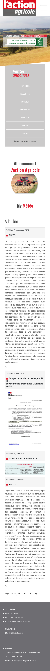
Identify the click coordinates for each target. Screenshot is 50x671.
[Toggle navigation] (43, 7)
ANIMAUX (25, 117)
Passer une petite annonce (25, 141)
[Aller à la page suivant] (30, 592)
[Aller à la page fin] (36, 592)
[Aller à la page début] (19, 592)
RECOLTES (25, 94)
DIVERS (25, 133)
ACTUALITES (10, 608)
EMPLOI (25, 125)
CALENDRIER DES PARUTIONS (18, 620)
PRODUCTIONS (11, 612)
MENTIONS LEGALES (14, 631)
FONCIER (25, 102)
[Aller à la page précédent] (25, 592)
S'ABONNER (10, 627)
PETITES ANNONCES (14, 616)
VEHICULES (25, 109)
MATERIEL (25, 86)
